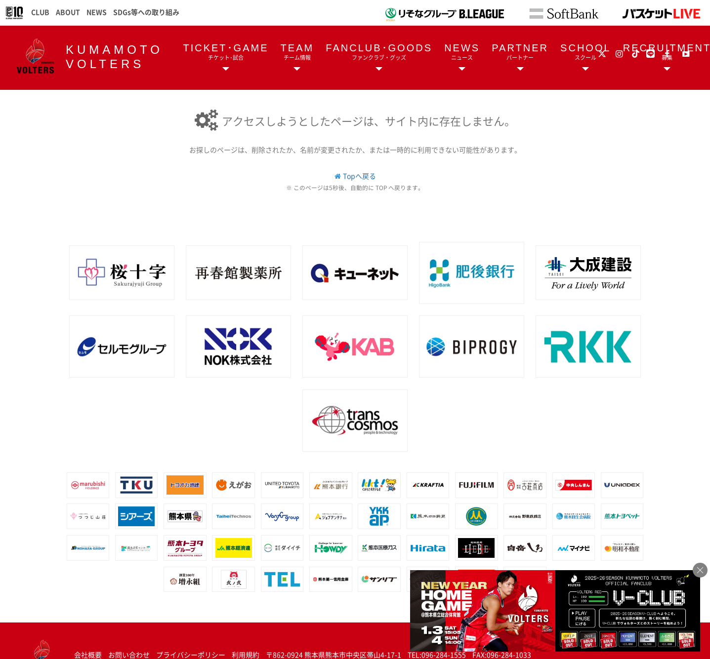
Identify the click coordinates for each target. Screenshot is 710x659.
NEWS (96, 12)
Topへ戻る (359, 176)
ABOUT (68, 12)
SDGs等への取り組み (146, 12)
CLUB (40, 12)
